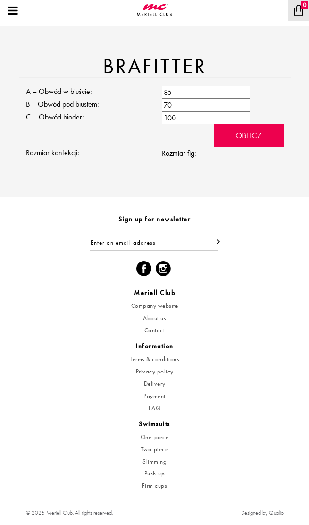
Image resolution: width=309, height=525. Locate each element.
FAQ (155, 408)
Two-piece (154, 449)
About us (154, 318)
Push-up (154, 473)
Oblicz (248, 135)
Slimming (154, 461)
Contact (154, 330)
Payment (154, 396)
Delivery (155, 384)
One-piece (155, 437)
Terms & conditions (154, 359)
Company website (154, 306)
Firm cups (154, 486)
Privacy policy (155, 371)
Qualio (276, 513)
